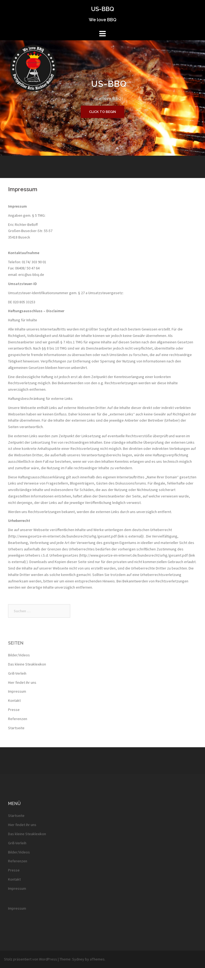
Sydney (78, 959)
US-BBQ (102, 8)
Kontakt (14, 700)
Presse (14, 709)
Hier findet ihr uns (22, 682)
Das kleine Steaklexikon (27, 664)
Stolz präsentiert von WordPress (30, 959)
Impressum (17, 691)
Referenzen (17, 718)
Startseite (16, 727)
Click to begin (102, 112)
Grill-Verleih (17, 673)
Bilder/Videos (19, 655)
